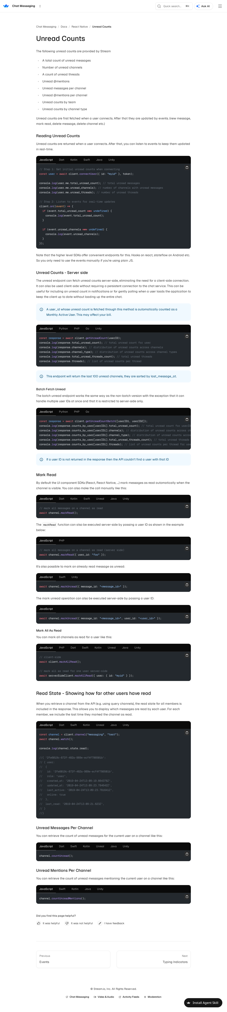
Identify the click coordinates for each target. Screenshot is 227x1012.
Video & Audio (104, 996)
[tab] (46, 160)
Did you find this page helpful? (56, 915)
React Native (80, 26)
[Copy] (187, 167)
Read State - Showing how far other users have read (93, 693)
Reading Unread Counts (58, 135)
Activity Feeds (129, 996)
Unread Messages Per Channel (64, 827)
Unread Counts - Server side (62, 272)
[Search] (174, 6)
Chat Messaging (46, 26)
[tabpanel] (113, 206)
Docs (64, 26)
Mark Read (46, 474)
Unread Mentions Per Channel (63, 870)
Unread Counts (101, 26)
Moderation (152, 996)
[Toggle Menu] (220, 6)
